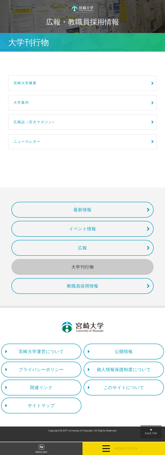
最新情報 (82, 209)
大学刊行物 (82, 266)
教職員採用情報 (82, 286)
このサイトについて (124, 387)
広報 (82, 247)
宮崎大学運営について (41, 351)
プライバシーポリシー (41, 369)
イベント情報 (82, 228)
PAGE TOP (151, 432)
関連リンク (41, 387)
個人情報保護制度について (124, 369)
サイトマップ (41, 405)
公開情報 (124, 351)
